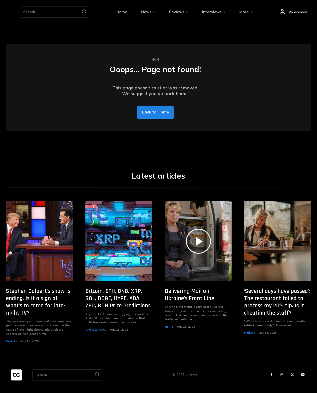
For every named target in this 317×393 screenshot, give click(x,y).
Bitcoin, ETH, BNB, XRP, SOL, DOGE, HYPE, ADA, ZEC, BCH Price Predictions (118, 305)
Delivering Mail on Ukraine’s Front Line (189, 301)
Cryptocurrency (95, 336)
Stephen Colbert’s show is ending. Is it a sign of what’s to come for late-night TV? (38, 308)
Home (169, 333)
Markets (11, 347)
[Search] (84, 12)
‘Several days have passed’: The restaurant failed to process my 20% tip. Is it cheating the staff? (277, 308)
